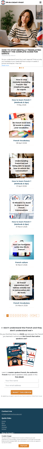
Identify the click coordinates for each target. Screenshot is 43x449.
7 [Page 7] (21, 315)
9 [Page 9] (26, 315)
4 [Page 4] (14, 315)
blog (3, 423)
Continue (23, 446)
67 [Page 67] (31, 315)
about (4, 425)
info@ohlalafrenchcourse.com (12, 414)
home (4, 421)
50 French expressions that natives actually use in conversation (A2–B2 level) (21, 288)
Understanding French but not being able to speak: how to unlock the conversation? (22, 166)
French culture (21, 262)
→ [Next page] (37, 315)
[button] (1, 38)
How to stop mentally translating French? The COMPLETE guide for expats (21, 52)
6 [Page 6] (19, 315)
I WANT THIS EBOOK (21, 392)
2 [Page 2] (9, 315)
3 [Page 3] (12, 315)
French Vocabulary (21, 141)
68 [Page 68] (35, 315)
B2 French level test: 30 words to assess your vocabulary (22, 125)
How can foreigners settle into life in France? (21, 247)
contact (4, 427)
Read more (5, 65)
